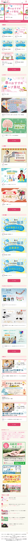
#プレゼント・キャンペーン (16, 434)
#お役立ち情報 (4, 434)
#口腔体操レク (22, 437)
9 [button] (17, 21)
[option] (14, 12)
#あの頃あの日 (4, 432)
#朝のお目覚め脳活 (21, 432)
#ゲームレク (9, 437)
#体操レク (3, 435)
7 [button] (15, 21)
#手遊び (3, 439)
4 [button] (11, 21)
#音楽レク (23, 435)
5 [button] (12, 21)
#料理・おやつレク (10, 435)
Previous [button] (4, 12)
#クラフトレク (17, 435)
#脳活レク (3, 437)
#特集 (9, 434)
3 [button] (10, 21)
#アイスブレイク (15, 437)
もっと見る (14, 69)
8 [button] (16, 21)
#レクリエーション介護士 (12, 432)
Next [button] (23, 12)
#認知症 (8, 439)
